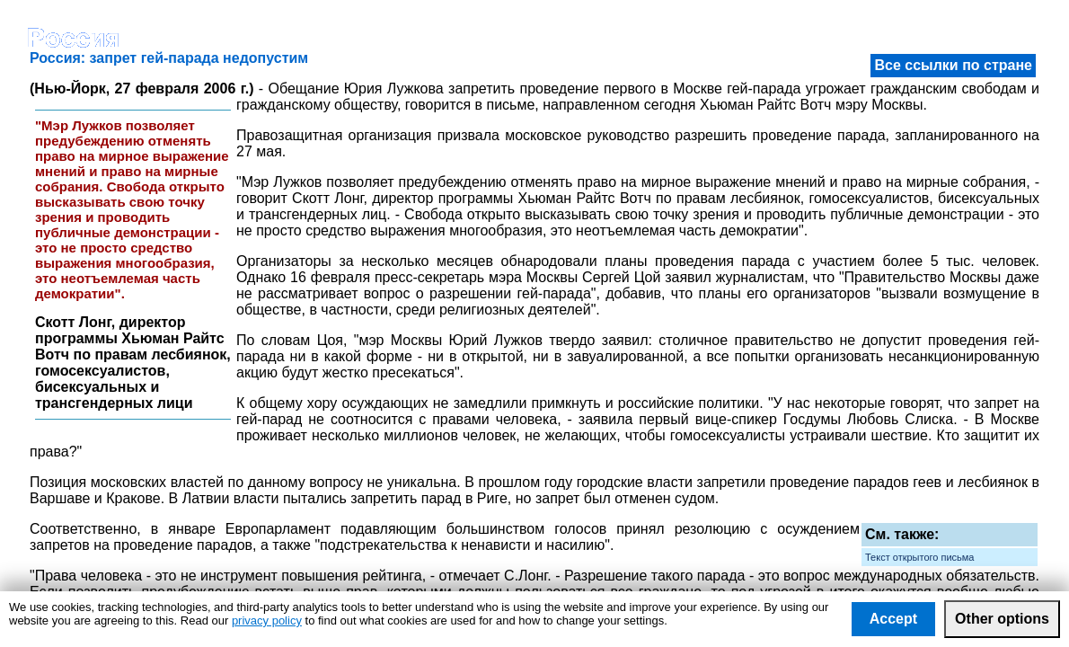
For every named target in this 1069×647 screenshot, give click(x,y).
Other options (1002, 618)
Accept (893, 618)
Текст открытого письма (920, 557)
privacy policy (267, 620)
